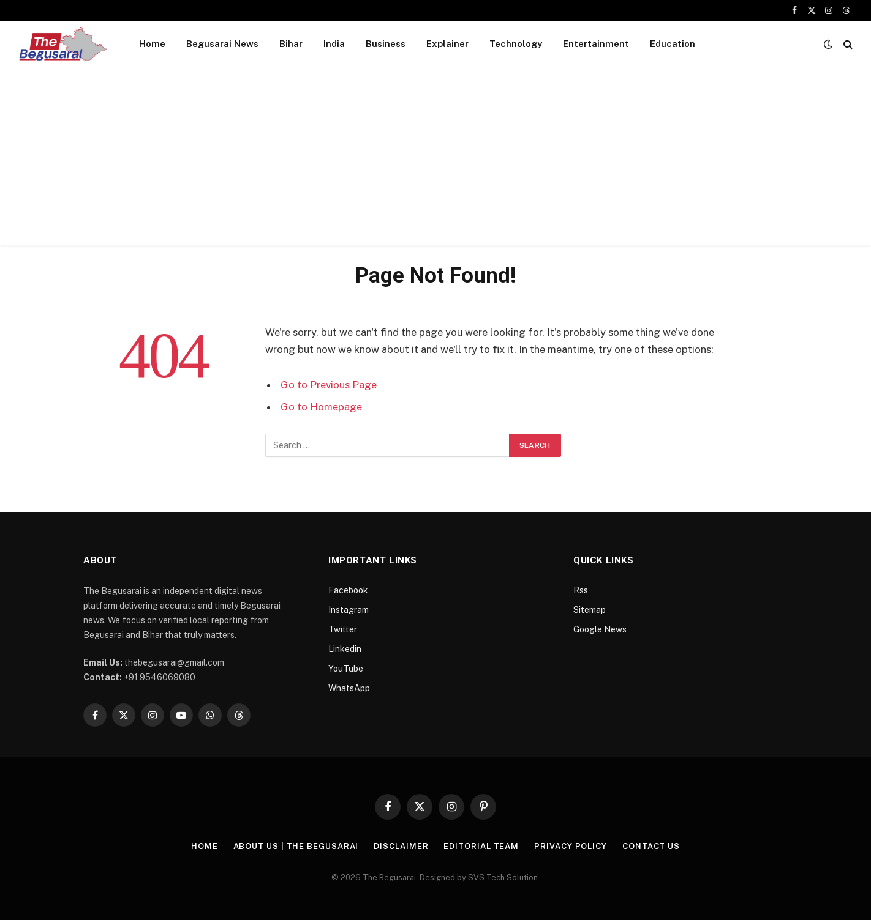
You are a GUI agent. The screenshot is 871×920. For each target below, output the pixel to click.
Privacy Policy (570, 846)
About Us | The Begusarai (296, 846)
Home (152, 44)
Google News (600, 629)
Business (385, 44)
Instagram (348, 610)
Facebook (348, 590)
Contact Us (651, 846)
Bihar (291, 44)
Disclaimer (401, 846)
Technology (515, 44)
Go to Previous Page (329, 385)
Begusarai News (222, 44)
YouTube (345, 668)
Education (672, 44)
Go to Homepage (321, 407)
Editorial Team (481, 846)
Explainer (447, 44)
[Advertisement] (435, 159)
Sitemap (589, 610)
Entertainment (596, 44)
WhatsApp (349, 688)
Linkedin (344, 649)
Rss (580, 590)
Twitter (342, 629)
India (334, 44)
